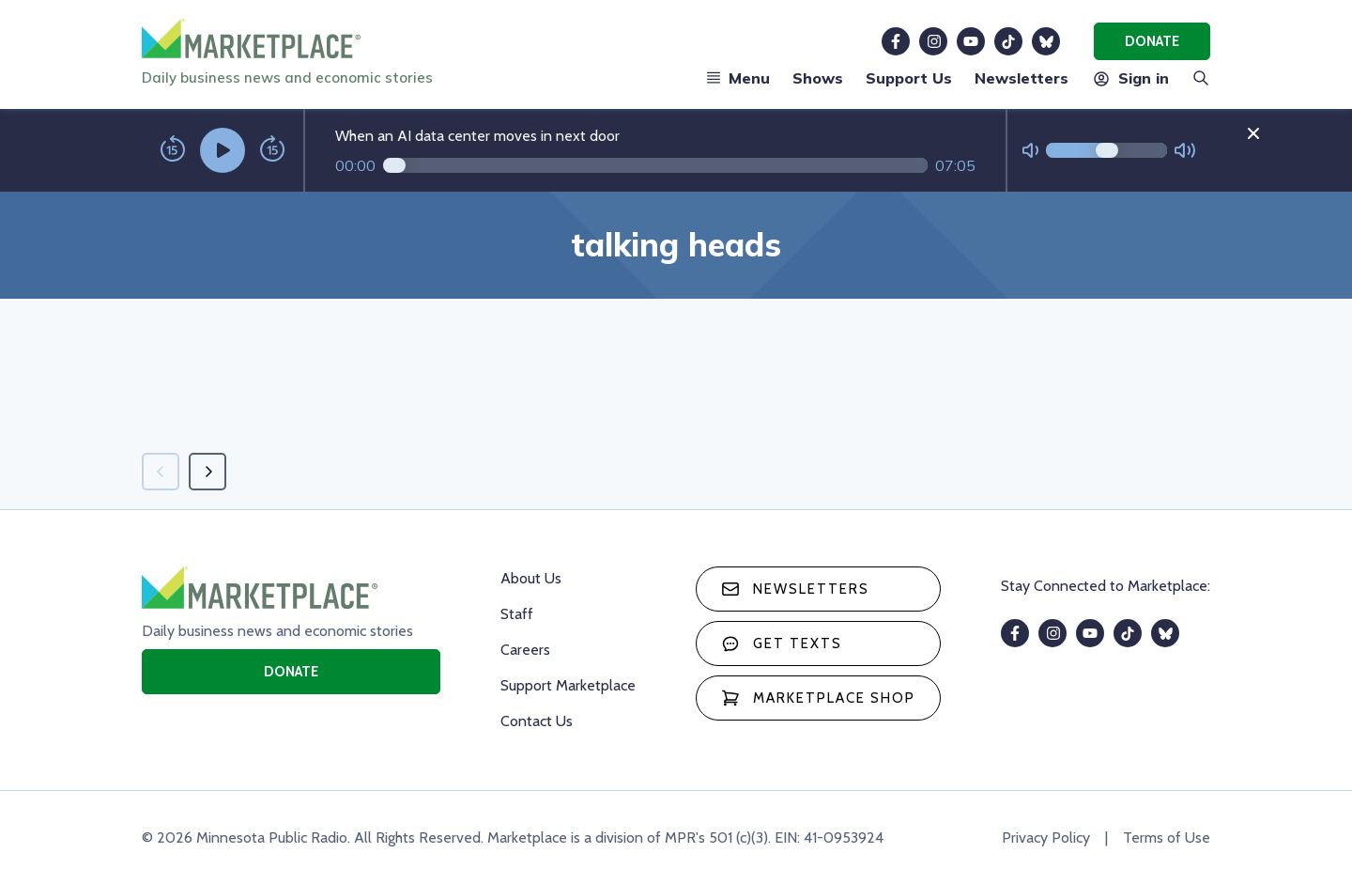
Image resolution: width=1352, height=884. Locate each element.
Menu (738, 78)
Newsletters (1021, 78)
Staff (516, 614)
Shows (817, 78)
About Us (530, 578)
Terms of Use (1166, 837)
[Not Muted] (1030, 151)
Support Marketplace (568, 685)
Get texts (781, 643)
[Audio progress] (655, 165)
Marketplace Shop (818, 698)
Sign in (1130, 78)
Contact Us (536, 721)
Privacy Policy (1046, 837)
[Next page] (207, 471)
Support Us (909, 78)
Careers (525, 650)
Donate (1152, 41)
